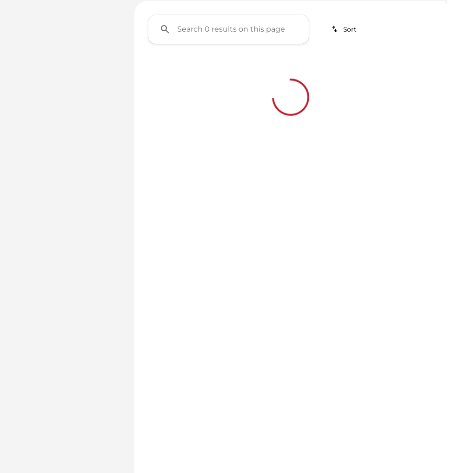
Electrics (353, 69)
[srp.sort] (345, 116)
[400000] (93, 190)
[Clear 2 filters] (190, 218)
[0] (29, 190)
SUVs (294, 69)
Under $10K (165, 69)
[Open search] (426, 31)
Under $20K (233, 69)
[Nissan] (24, 83)
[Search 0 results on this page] (228, 117)
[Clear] (91, 253)
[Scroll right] (437, 69)
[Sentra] (59, 83)
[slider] (19, 142)
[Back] (100, 64)
